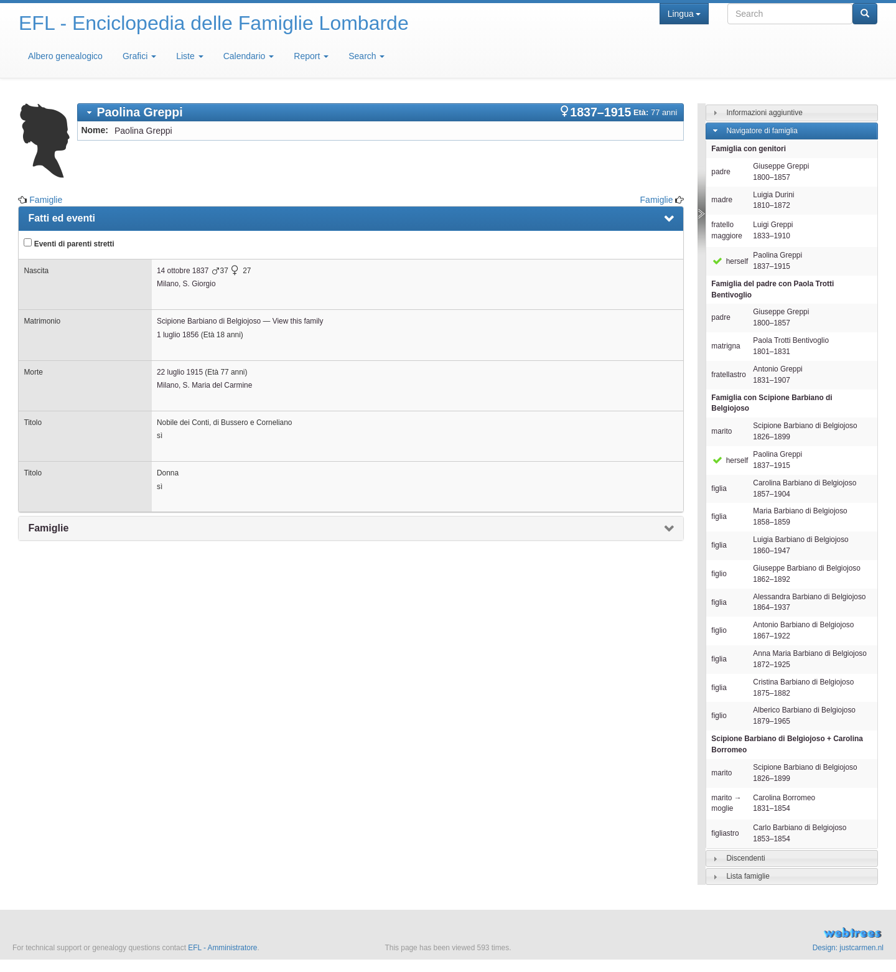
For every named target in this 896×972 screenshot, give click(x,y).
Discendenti (745, 858)
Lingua (684, 14)
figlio (718, 573)
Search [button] (366, 56)
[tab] (380, 112)
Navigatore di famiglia (761, 130)
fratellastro (728, 374)
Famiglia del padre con (772, 289)
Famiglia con (771, 403)
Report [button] (311, 56)
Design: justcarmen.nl (848, 947)
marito (721, 431)
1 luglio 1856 (177, 334)
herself (729, 261)
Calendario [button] (248, 56)
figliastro (725, 833)
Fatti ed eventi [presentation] (61, 218)
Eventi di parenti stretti (69, 243)
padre (720, 171)
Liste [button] (189, 56)
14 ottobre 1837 (182, 270)
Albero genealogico (65, 56)
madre (721, 199)
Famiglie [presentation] (48, 528)
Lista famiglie (747, 876)
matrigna (725, 346)
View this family (298, 321)
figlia (718, 488)
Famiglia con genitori (748, 148)
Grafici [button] (139, 56)
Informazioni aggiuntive (764, 112)
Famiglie (45, 200)
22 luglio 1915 (180, 372)
